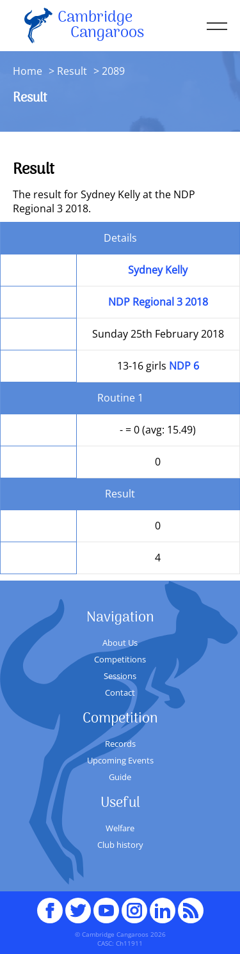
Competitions (120, 659)
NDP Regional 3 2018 (158, 302)
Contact (120, 692)
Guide (120, 777)
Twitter (78, 905)
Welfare (120, 828)
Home (27, 71)
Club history (120, 844)
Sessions (120, 676)
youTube (106, 905)
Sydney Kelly (158, 270)
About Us (120, 642)
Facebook (50, 905)
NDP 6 (184, 366)
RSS (191, 905)
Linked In (162, 910)
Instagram (134, 905)
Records (120, 743)
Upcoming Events (120, 760)
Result (72, 71)
